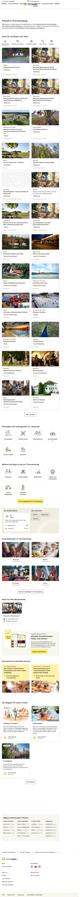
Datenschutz (11, 895)
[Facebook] (32, 866)
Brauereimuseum (38, 370)
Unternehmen (6, 878)
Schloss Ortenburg (39, 400)
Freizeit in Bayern (23, 852)
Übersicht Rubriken (7, 885)
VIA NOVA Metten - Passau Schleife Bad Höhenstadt (15, 192)
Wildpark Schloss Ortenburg (12, 370)
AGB (3, 895)
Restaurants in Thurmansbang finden (43, 677)
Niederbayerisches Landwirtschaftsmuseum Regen (13, 400)
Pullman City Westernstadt (41, 254)
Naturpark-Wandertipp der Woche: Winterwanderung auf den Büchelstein (45, 68)
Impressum (21, 895)
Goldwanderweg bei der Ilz (11, 67)
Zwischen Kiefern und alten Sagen (43, 162)
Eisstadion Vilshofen (39, 312)
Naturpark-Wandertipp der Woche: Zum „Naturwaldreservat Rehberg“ (15, 99)
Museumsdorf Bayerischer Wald (13, 254)
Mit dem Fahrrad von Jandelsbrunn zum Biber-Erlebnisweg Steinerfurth (15, 223)
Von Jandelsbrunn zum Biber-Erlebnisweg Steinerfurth (42, 223)
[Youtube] (35, 866)
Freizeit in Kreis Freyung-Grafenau (43, 852)
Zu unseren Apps (7, 866)
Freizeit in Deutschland (8, 852)
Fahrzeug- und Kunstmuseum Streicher (15, 312)
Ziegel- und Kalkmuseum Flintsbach (14, 283)
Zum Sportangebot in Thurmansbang (11, 677)
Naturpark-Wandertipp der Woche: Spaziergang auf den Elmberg (43, 99)
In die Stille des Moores (40, 129)
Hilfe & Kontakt (35, 875)
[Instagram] (39, 866)
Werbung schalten (7, 881)
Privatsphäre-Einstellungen (35, 895)
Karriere (4, 875)
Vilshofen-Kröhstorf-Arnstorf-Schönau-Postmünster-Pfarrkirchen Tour (14, 131)
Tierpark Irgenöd (38, 341)
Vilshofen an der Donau (40, 283)
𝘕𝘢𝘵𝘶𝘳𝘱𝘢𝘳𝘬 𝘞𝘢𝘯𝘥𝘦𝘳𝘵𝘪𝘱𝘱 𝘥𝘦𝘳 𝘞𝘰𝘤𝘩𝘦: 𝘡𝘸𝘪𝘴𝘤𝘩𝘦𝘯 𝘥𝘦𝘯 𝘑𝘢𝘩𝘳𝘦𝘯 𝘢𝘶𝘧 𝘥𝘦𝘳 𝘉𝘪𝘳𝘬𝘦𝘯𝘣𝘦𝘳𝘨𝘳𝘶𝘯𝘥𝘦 (45, 192)
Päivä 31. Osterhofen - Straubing (13, 162)
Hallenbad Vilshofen (9, 341)
